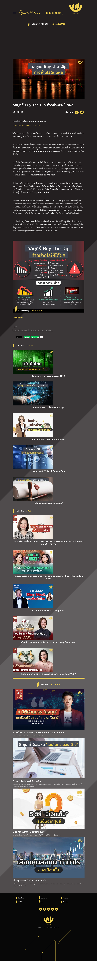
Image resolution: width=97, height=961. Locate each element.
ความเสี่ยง (24, 330)
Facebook (16, 125)
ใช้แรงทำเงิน (21, 898)
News (41, 902)
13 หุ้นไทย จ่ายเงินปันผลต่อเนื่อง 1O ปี (48, 376)
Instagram (36, 125)
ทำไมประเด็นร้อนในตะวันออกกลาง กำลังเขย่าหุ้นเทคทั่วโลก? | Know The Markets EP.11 (48, 577)
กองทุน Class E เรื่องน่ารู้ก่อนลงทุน (48, 407)
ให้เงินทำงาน (49, 330)
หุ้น (42, 330)
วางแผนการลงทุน (34, 330)
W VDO (20, 902)
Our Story (65, 902)
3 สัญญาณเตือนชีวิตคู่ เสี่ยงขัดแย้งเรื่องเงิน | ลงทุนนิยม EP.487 (48, 674)
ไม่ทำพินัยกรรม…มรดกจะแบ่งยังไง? (48, 503)
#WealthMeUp (18, 317)
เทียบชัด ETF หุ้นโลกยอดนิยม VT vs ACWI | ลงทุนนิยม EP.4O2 (48, 642)
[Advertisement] (49, 44)
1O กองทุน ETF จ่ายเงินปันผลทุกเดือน (48, 471)
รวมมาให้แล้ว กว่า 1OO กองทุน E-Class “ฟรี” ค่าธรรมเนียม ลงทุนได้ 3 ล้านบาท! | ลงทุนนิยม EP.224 (48, 543)
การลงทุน (16, 330)
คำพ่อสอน (65, 898)
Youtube (28, 125)
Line (22, 125)
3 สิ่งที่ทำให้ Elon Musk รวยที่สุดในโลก (48, 610)
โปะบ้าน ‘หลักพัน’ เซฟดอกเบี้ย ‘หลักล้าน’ (48, 439)
